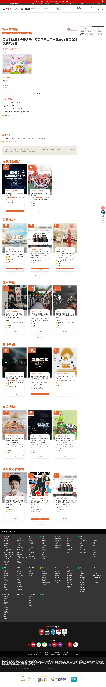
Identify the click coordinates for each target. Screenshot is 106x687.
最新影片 (6, 538)
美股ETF (82, 551)
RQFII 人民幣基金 (46, 582)
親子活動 (17, 49)
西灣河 (60, 325)
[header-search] (49, 8)
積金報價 (57, 575)
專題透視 (100, 31)
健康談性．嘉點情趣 (8, 554)
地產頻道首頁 (70, 570)
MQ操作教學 (7, 561)
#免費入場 (21, 149)
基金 (43, 568)
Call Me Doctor (7, 556)
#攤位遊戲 (69, 149)
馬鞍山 (9, 450)
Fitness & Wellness (97, 575)
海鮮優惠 (82, 591)
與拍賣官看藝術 (20, 547)
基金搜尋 (44, 575)
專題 (30, 596)
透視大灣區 (31, 556)
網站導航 (65, 655)
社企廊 (30, 604)
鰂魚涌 (34, 450)
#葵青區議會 (45, 149)
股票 (43, 536)
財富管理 (82, 575)
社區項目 (31, 602)
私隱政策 (53, 655)
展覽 (11, 49)
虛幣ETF (31, 575)
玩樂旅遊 (82, 582)
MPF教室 (57, 582)
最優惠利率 (19, 589)
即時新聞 (31, 543)
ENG (75, 29)
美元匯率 (19, 579)
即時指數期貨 (58, 538)
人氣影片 (19, 538)
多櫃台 (43, 558)
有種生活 (6, 563)
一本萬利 (19, 543)
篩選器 (81, 545)
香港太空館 (15, 386)
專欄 (81, 586)
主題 (81, 542)
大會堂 (38, 511)
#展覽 (29, 151)
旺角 (9, 511)
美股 (94, 536)
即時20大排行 (70, 547)
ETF (81, 536)
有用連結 (70, 655)
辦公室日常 (82, 577)
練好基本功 (6, 558)
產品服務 (36, 655)
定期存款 (19, 573)
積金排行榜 (57, 580)
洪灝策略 (6, 545)
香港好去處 (18, 8)
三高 (5, 605)
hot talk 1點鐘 (7, 540)
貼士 (30, 551)
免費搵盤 (69, 588)
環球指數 (95, 540)
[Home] (9, 9)
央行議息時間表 (20, 586)
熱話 (81, 572)
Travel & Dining (96, 580)
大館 (12, 259)
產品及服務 (19, 564)
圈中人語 (31, 600)
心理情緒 (6, 609)
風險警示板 (6, 584)
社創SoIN (32, 594)
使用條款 (59, 655)
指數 (43, 542)
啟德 (34, 262)
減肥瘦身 (6, 612)
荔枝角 (9, 325)
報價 (81, 543)
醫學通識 (6, 596)
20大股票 (44, 545)
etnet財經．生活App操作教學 (22, 558)
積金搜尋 (57, 577)
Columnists (95, 582)
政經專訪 (6, 547)
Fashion (94, 570)
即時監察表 (57, 547)
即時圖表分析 (58, 545)
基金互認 (44, 584)
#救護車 (58, 149)
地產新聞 (69, 580)
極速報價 (33, 8)
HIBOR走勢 (19, 588)
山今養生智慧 (20, 551)
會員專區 (82, 584)
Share (21, 197)
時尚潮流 (6, 564)
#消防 (63, 149)
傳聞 (30, 549)
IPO (43, 554)
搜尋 (30, 554)
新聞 (30, 536)
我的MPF (57, 584)
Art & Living (95, 579)
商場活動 (59, 249)
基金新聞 (44, 572)
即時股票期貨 (58, 540)
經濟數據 (19, 582)
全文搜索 (38, 8)
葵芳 (9, 202)
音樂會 (40, 249)
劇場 (14, 190)
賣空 (43, 549)
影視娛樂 (82, 579)
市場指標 (19, 584)
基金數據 (44, 580)
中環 (9, 259)
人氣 (97, 28)
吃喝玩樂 (19, 563)
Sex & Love (95, 573)
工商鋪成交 (69, 577)
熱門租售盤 (69, 573)
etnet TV (83, 31)
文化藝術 (8, 190)
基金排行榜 (44, 573)
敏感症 (5, 611)
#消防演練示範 (22, 151)
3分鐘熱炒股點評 (8, 549)
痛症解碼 (6, 604)
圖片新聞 (31, 547)
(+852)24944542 (10, 142)
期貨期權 (57, 536)
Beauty (94, 572)
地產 (68, 568)
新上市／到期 (70, 551)
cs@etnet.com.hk (64, 652)
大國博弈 (19, 545)
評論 (95, 31)
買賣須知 (69, 582)
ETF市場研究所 (83, 540)
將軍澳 (60, 450)
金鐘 (59, 263)
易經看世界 (6, 543)
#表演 (16, 149)
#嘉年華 (34, 151)
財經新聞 (89, 31)
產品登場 (44, 577)
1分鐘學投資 (19, 556)
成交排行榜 (69, 575)
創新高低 (95, 551)
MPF (56, 568)
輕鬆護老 (6, 607)
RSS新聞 (76, 655)
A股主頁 (6, 570)
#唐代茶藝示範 (30, 149)
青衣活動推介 (11, 161)
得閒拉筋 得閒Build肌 (9, 552)
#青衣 (11, 149)
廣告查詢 (41, 655)
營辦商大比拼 (58, 573)
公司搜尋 (6, 589)
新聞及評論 (57, 543)
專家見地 (44, 579)
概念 (94, 547)
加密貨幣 (31, 568)
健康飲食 (6, 602)
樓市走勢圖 (69, 579)
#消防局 (13, 151)
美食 (81, 580)
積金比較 (57, 579)
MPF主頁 (57, 570)
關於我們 (30, 655)
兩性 (5, 614)
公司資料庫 (44, 556)
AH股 (43, 552)
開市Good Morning (21, 540)
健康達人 (19, 552)
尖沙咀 (9, 386)
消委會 (5, 618)
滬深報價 (6, 575)
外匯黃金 (19, 568)
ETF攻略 (18, 542)
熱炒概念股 (44, 551)
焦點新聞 (31, 542)
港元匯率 (19, 577)
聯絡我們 (47, 655)
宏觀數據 (95, 542)
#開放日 (52, 149)
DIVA (86, 34)
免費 (34, 205)
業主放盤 (69, 586)
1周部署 (6, 542)
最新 (86, 28)
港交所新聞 (31, 552)
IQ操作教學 (19, 561)
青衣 (12, 202)
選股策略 (95, 552)
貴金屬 (18, 580)
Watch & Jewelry (96, 577)
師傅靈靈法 (19, 554)
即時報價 (27, 8)
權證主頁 (69, 538)
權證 (68, 536)
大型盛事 (34, 190)
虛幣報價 (31, 573)
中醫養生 (6, 598)
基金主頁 (44, 570)
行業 (43, 543)
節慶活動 (5, 49)
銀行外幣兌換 (20, 575)
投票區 (44, 594)
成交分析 (69, 545)
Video (30, 605)
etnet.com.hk (8, 531)
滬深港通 (6, 573)
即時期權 (57, 542)
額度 (5, 572)
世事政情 (82, 573)
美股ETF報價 (83, 552)
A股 (5, 568)
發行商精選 (69, 549)
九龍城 (34, 324)
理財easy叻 (32, 558)
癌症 (5, 600)
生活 (82, 34)
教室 (68, 552)
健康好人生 (92, 34)
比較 (81, 547)
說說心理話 (6, 551)
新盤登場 (69, 572)
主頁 (30, 538)
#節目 (38, 149)
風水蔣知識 (19, 549)
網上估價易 (69, 584)
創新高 (43, 547)
